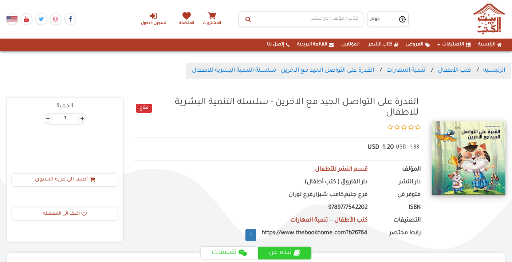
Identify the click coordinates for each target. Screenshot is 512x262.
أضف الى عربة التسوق (65, 180)
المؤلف (411, 170)
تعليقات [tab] (229, 253)
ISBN (415, 208)
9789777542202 (347, 208)
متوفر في (409, 195)
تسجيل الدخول (153, 18)
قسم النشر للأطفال (341, 170)
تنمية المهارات (405, 70)
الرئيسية (490, 44)
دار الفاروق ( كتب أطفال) (335, 182)
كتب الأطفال (454, 70)
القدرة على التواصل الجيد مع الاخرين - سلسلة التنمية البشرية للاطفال (283, 70)
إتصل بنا (278, 44)
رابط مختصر (405, 233)
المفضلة (187, 23)
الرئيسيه (494, 70)
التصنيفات (454, 44)
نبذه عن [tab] (284, 253)
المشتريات (212, 23)
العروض (418, 44)
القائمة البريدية (315, 44)
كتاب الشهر (384, 44)
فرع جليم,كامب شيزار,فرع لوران (327, 195)
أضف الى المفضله (65, 214)
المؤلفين (350, 44)
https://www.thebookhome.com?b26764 (314, 233)
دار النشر (410, 182)
